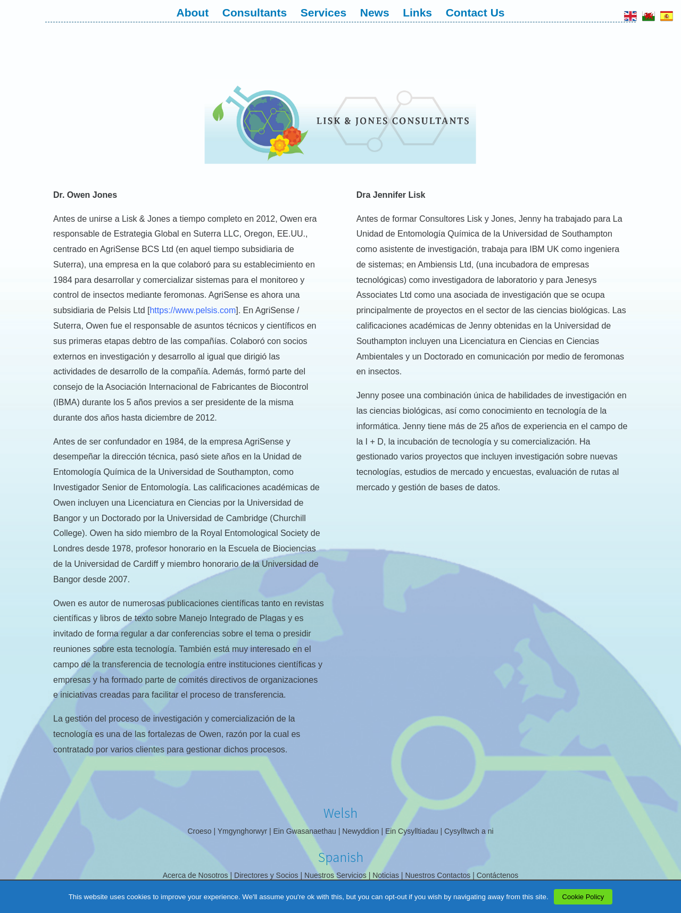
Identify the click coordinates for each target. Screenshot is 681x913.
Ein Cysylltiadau (411, 831)
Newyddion (360, 831)
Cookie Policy (583, 897)
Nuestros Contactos (437, 875)
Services (323, 12)
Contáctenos (498, 875)
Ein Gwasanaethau (304, 831)
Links (417, 12)
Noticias (385, 875)
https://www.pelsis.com (193, 310)
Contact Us (475, 12)
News (374, 12)
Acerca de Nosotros (195, 875)
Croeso (199, 831)
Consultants (254, 12)
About (193, 12)
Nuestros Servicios (335, 875)
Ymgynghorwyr (242, 831)
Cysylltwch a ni (469, 831)
